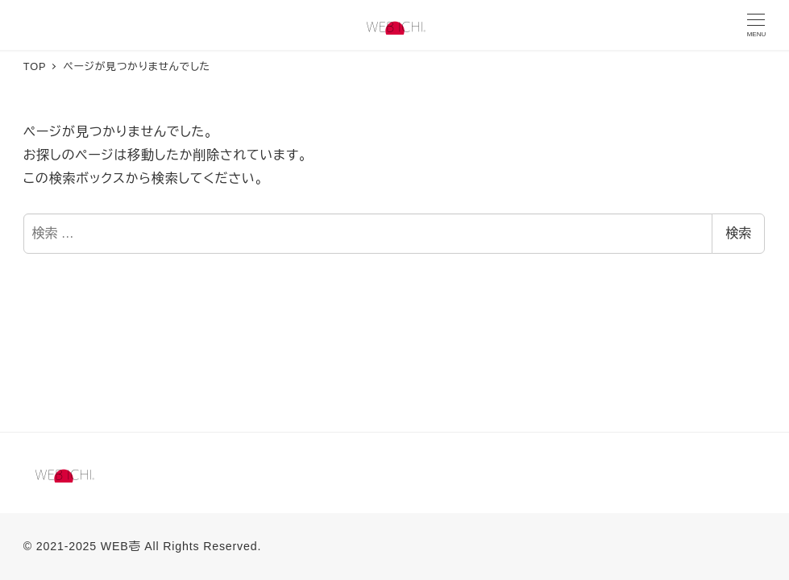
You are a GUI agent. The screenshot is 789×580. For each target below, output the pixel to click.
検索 (738, 233)
